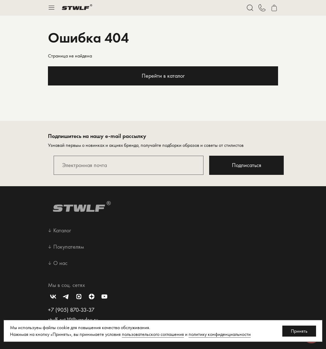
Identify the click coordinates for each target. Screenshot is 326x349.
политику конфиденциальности (220, 334)
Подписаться (246, 165)
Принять (299, 331)
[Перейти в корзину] (274, 8)
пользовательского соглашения (153, 334)
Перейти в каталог (163, 75)
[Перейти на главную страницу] (77, 8)
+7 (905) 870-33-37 (71, 310)
